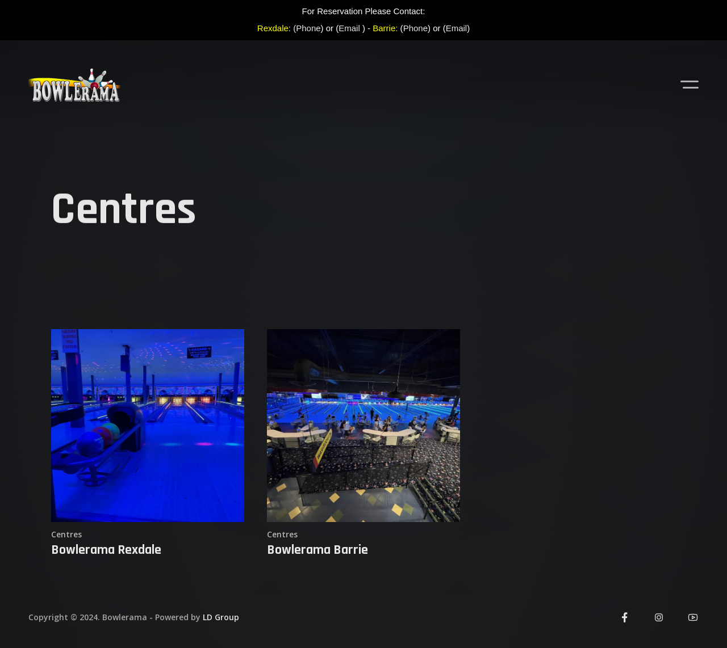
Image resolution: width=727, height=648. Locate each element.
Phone (415, 28)
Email (349, 28)
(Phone (306, 28)
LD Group (221, 617)
